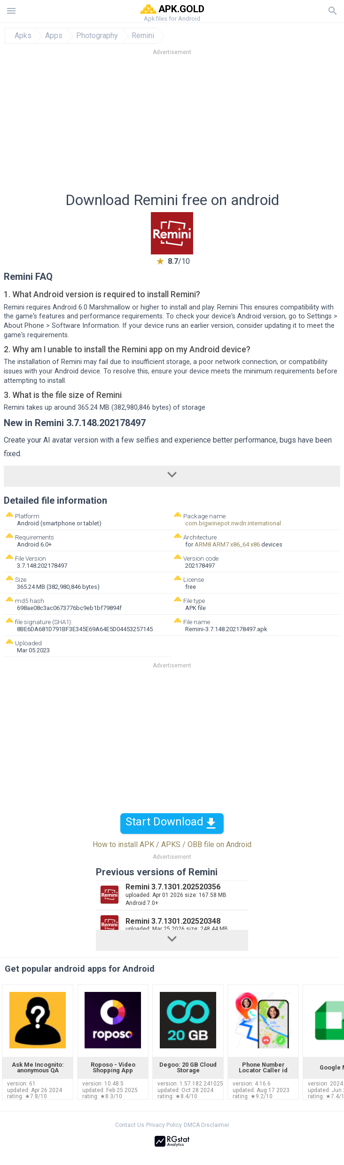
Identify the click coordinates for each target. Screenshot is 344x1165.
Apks (23, 36)
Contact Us (129, 1125)
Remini (143, 36)
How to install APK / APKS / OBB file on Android (172, 844)
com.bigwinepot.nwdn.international (233, 523)
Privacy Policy (164, 1125)
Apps (54, 36)
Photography (97, 36)
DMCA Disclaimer (206, 1125)
